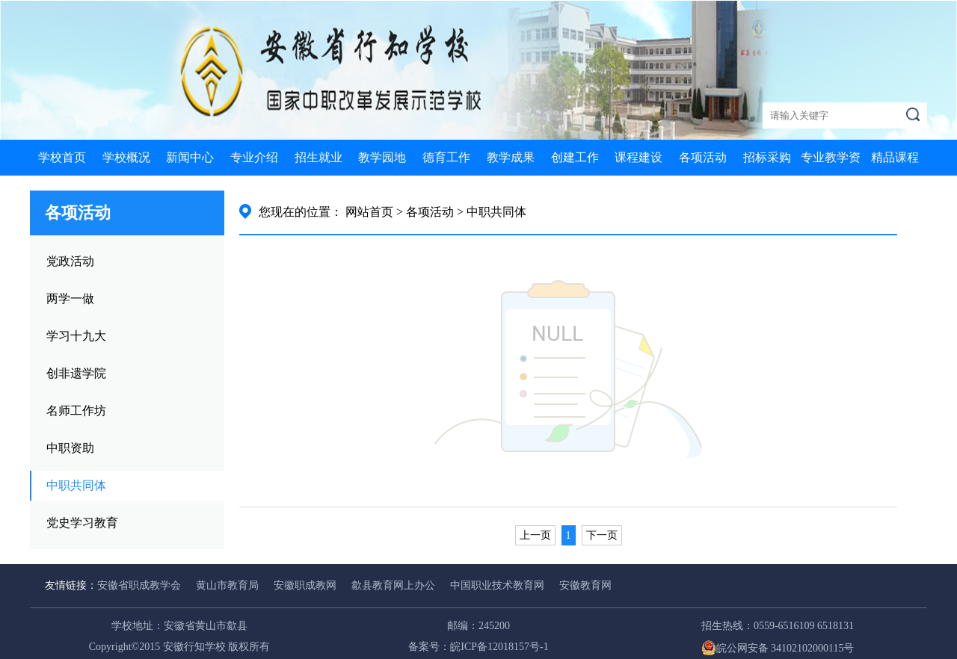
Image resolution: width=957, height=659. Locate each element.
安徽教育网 (585, 585)
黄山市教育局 (227, 585)
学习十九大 (76, 336)
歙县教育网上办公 (393, 585)
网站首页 (369, 211)
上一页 (535, 535)
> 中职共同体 (491, 211)
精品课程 (895, 157)
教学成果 (511, 157)
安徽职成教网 (305, 585)
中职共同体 (76, 485)
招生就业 (318, 157)
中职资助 (70, 448)
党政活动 (70, 261)
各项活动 (703, 157)
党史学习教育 (82, 522)
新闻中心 (190, 157)
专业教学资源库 (831, 175)
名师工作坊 (76, 410)
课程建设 (638, 157)
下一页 (602, 535)
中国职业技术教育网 (497, 585)
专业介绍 (254, 157)
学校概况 (126, 157)
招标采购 (767, 157)
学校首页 (62, 157)
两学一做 (70, 298)
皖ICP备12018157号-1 (499, 646)
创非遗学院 (76, 373)
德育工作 (446, 157)
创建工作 (575, 157)
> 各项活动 (425, 211)
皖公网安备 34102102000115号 (778, 648)
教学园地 (382, 157)
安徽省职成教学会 (139, 585)
